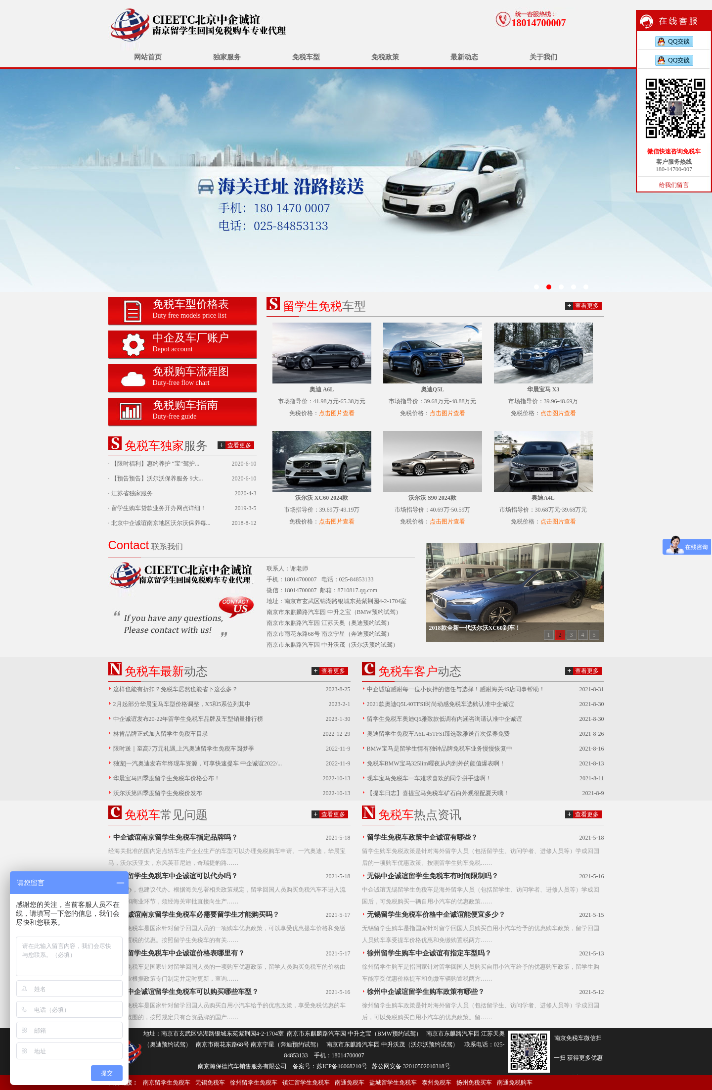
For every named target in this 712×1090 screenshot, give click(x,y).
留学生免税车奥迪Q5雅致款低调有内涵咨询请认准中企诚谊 (445, 718)
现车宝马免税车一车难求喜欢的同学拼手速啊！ (429, 778)
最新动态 (464, 57)
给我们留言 (674, 185)
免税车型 (306, 57)
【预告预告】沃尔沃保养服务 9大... (157, 478)
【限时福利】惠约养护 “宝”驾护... (155, 463)
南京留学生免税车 (166, 1082)
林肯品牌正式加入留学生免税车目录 (160, 733)
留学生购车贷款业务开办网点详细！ (158, 508)
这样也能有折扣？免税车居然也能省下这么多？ (175, 689)
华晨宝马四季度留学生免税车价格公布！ (166, 778)
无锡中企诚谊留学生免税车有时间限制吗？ (432, 876)
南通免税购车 (515, 1082)
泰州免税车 (436, 1082)
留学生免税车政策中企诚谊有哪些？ (422, 837)
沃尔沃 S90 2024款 (432, 497)
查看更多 (239, 445)
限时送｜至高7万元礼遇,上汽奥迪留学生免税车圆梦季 (183, 748)
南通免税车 (349, 1082)
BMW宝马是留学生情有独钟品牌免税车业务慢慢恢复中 (439, 748)
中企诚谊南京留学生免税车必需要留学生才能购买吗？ (196, 914)
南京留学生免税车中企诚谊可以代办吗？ (175, 876)
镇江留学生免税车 (306, 1082)
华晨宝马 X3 (543, 389)
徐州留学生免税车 (253, 1082)
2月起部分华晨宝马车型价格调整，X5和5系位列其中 (182, 704)
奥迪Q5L (432, 389)
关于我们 (543, 57)
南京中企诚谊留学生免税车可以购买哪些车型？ (186, 991)
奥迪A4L (543, 497)
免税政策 (385, 57)
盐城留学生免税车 (393, 1082)
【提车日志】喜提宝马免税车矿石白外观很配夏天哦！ (438, 793)
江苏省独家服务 (132, 493)
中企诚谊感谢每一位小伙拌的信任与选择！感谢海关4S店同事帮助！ (456, 689)
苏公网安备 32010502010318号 (411, 1066)
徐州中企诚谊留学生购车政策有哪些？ (426, 991)
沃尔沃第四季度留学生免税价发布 (157, 793)
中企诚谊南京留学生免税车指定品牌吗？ (175, 837)
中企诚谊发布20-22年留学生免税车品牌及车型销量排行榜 (188, 718)
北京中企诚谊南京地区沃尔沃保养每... (161, 523)
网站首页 (148, 57)
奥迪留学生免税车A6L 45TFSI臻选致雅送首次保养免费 (438, 733)
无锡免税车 (210, 1082)
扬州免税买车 (474, 1082)
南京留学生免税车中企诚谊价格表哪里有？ (179, 953)
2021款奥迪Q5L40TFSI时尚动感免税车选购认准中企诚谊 (441, 704)
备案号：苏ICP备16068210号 (330, 1066)
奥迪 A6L (322, 389)
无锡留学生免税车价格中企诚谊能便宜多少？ (436, 914)
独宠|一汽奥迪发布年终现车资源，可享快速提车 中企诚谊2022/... (197, 763)
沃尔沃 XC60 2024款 (321, 497)
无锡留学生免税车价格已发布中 (356, 180)
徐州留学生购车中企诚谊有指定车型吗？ (429, 953)
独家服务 (227, 57)
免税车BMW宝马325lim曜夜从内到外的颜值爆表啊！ (436, 763)
